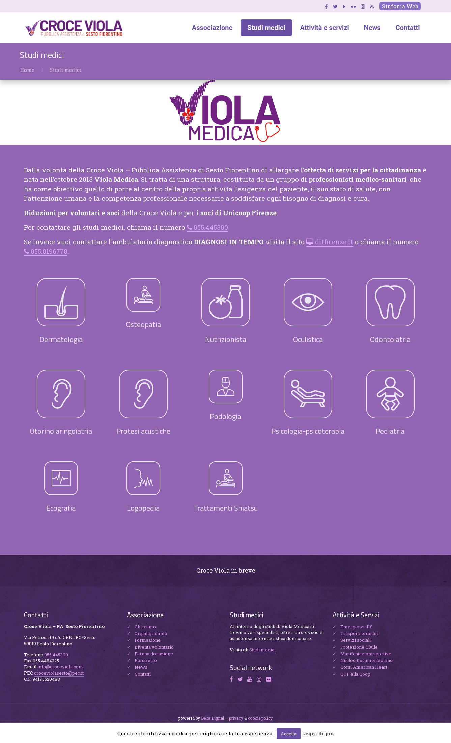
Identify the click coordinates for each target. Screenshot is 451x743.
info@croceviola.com (60, 667)
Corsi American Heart (363, 667)
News (141, 667)
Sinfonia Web (400, 6)
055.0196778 (49, 251)
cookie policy (260, 718)
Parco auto (146, 660)
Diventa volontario (154, 647)
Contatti (143, 674)
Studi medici (262, 650)
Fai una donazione (154, 654)
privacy (236, 718)
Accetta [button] (289, 734)
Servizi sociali (355, 640)
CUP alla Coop (355, 674)
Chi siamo (145, 627)
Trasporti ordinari (359, 633)
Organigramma (151, 633)
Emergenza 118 (356, 627)
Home (27, 69)
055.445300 (211, 227)
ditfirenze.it (334, 241)
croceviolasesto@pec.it (59, 673)
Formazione (148, 640)
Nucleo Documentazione (366, 660)
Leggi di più (318, 733)
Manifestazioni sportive (365, 654)
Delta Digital (212, 718)
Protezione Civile (359, 647)
